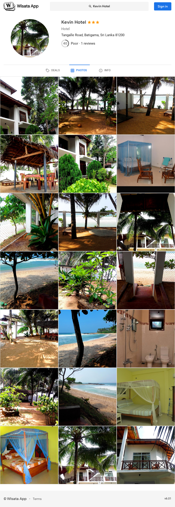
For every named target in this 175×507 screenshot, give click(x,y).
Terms (37, 499)
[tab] (61, 70)
